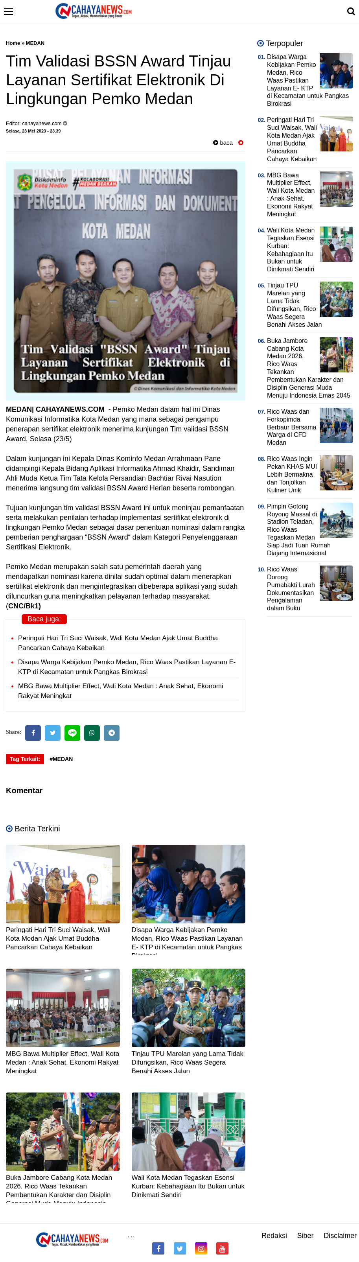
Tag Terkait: (25, 759)
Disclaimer (340, 1236)
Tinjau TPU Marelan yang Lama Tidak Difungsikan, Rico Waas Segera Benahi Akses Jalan (187, 1062)
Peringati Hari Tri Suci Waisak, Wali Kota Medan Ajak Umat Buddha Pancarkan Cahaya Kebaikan (58, 938)
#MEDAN (61, 759)
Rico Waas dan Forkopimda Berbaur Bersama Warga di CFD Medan (291, 427)
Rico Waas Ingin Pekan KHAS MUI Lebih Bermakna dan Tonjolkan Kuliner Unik (292, 474)
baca (223, 142)
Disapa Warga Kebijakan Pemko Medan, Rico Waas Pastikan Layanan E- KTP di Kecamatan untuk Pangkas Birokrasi (308, 80)
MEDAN (35, 43)
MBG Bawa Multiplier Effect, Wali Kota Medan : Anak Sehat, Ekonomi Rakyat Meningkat (62, 1062)
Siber (305, 1236)
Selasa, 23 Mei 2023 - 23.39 (33, 131)
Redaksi (274, 1236)
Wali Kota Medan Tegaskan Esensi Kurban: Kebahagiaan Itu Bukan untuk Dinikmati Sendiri (188, 1186)
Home (13, 43)
